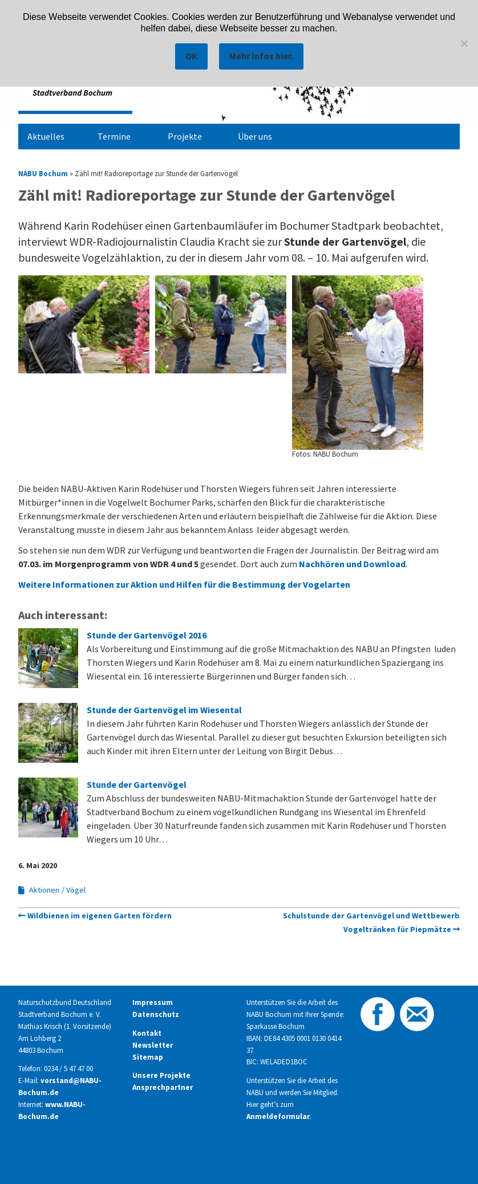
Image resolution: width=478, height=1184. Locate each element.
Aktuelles (45, 136)
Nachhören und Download (352, 563)
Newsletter (152, 1045)
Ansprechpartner (162, 1087)
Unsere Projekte (161, 1075)
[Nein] (463, 43)
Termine (114, 136)
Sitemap (147, 1057)
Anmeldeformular (278, 1116)
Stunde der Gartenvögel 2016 (146, 635)
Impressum (152, 1002)
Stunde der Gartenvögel (137, 784)
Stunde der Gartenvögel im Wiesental (164, 709)
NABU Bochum (43, 173)
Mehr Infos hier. (261, 56)
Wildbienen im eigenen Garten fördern (99, 915)
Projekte (185, 136)
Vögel (76, 890)
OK (191, 56)
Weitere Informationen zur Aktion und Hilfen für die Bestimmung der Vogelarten (186, 584)
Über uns (255, 136)
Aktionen (44, 890)
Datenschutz (155, 1014)
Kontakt (146, 1033)
